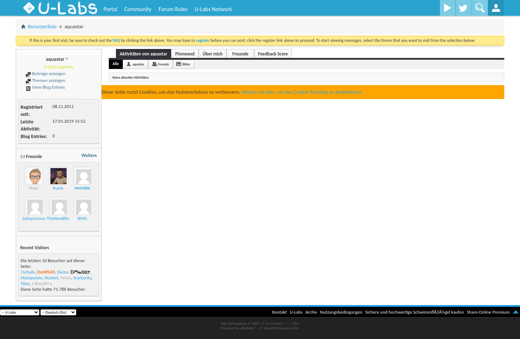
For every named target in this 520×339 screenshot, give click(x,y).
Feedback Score (273, 53)
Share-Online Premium (488, 312)
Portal (110, 9)
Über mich (213, 53)
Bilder (186, 64)
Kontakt (279, 312)
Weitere (89, 155)
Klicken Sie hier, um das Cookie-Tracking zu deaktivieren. (303, 92)
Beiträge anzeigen (45, 73)
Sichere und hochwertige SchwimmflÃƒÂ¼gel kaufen (414, 312)
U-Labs (296, 312)
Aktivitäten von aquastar (143, 53)
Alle (116, 64)
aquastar (138, 64)
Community (137, 9)
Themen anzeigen (45, 80)
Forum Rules (173, 9)
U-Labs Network (213, 9)
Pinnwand (185, 53)
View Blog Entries (45, 87)
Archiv (311, 312)
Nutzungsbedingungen (341, 312)
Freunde (240, 53)
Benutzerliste (42, 26)
